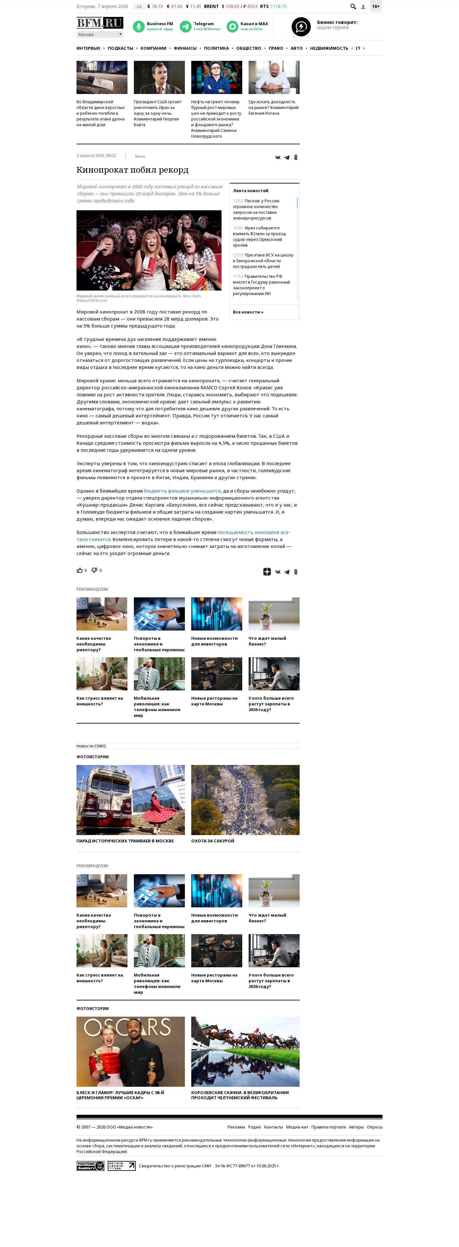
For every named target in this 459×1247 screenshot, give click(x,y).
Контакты (273, 1127)
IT (358, 48)
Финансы (185, 48)
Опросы (374, 1127)
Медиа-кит (297, 1127)
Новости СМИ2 (91, 746)
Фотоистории (92, 757)
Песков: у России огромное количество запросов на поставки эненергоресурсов (256, 209)
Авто (297, 48)
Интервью (88, 48)
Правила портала (328, 1127)
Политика (216, 48)
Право (276, 48)
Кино (140, 156)
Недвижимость (329, 48)
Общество (248, 48)
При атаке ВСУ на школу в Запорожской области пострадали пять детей (263, 260)
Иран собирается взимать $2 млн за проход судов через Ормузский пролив (259, 236)
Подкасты (120, 48)
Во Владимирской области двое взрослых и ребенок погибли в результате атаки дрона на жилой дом (100, 113)
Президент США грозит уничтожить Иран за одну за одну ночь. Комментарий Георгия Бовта (157, 113)
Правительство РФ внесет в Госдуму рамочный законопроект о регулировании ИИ (261, 284)
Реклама (236, 1127)
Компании (153, 48)
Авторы (356, 1127)
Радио (254, 1127)
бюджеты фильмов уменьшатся (182, 490)
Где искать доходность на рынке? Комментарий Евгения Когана (274, 107)
